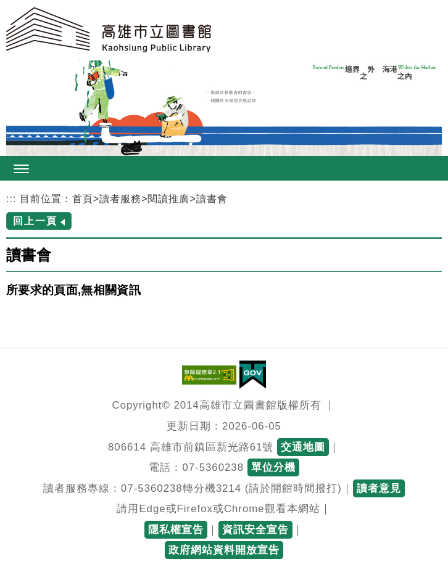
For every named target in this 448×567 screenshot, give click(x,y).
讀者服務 (120, 199)
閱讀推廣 (168, 199)
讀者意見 (379, 488)
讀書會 (212, 199)
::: (11, 199)
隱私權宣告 (176, 530)
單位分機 (273, 467)
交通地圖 (303, 447)
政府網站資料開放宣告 (224, 550)
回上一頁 (35, 221)
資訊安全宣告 (255, 530)
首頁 (82, 199)
